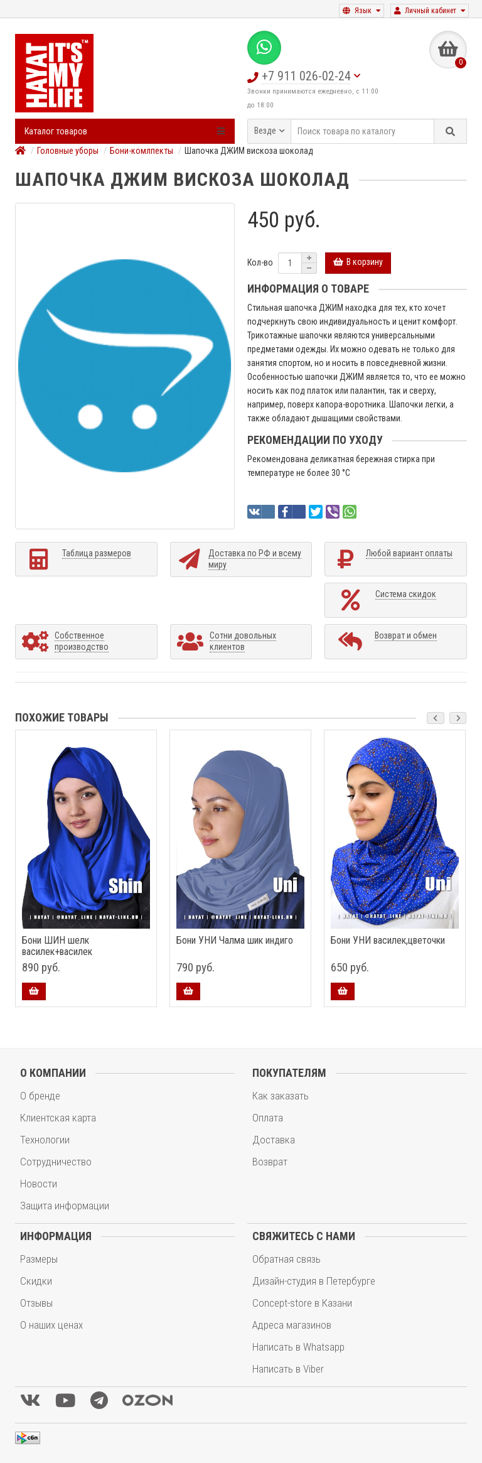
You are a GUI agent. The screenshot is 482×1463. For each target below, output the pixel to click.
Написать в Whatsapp (298, 1347)
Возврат (269, 1161)
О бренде (40, 1095)
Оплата (267, 1117)
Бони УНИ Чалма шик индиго (234, 940)
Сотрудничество (56, 1161)
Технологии (45, 1139)
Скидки (36, 1281)
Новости (38, 1183)
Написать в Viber (288, 1369)
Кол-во (260, 262)
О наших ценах (51, 1325)
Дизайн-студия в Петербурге (313, 1281)
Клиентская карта (58, 1117)
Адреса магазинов (291, 1325)
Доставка (273, 1139)
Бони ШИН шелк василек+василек (57, 946)
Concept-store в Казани (302, 1303)
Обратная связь (286, 1259)
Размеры (39, 1259)
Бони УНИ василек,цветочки (388, 940)
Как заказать (280, 1095)
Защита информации (64, 1205)
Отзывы (36, 1303)
